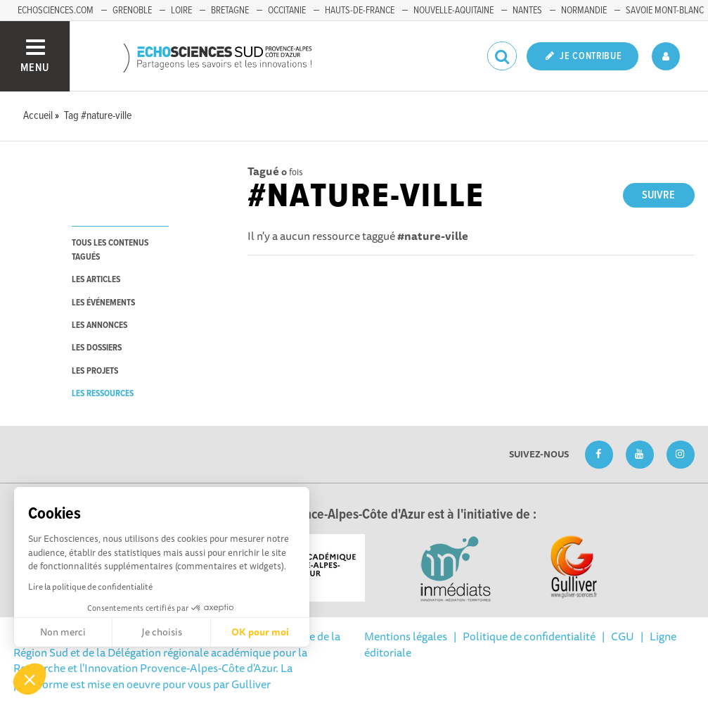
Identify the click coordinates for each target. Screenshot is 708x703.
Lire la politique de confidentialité (90, 586)
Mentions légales (405, 636)
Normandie (584, 10)
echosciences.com (56, 10)
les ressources (103, 394)
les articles (96, 280)
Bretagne (230, 10)
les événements (103, 303)
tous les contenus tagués (110, 249)
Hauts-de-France (359, 10)
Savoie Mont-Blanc (665, 10)
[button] (29, 679)
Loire (181, 10)
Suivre (658, 195)
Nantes (527, 10)
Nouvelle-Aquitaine (453, 10)
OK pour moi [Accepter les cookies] (260, 632)
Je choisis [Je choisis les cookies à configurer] (161, 632)
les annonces (99, 325)
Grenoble (132, 10)
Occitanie (287, 10)
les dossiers (97, 348)
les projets (95, 371)
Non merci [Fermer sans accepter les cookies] (63, 632)
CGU (622, 636)
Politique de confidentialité (529, 636)
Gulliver (251, 684)
